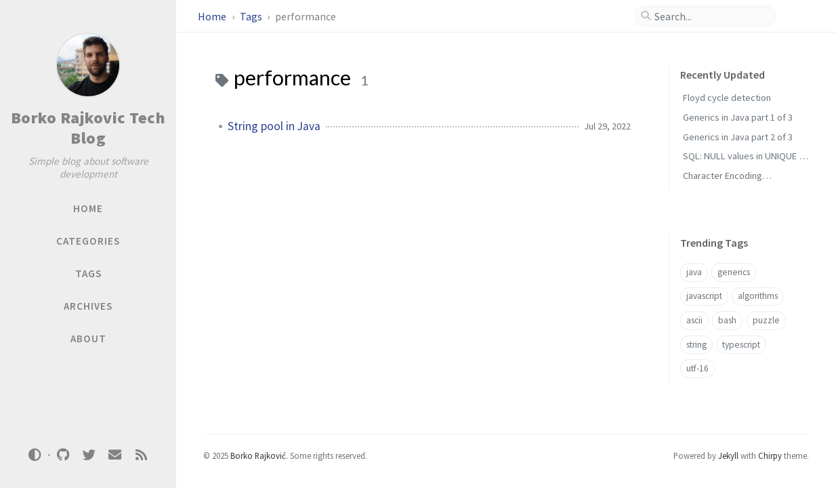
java (694, 272)
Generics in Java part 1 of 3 (738, 117)
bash (727, 320)
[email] (115, 455)
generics (733, 272)
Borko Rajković (258, 455)
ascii (694, 320)
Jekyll (728, 455)
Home (213, 16)
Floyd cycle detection (727, 98)
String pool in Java (274, 126)
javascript (704, 296)
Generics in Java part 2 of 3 (738, 137)
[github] (63, 455)
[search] (710, 16)
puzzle (766, 320)
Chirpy (770, 455)
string (696, 344)
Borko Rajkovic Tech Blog (88, 127)
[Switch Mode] (35, 454)
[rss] (141, 455)
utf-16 (697, 368)
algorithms (758, 296)
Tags (252, 16)
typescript (741, 344)
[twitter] (89, 455)
